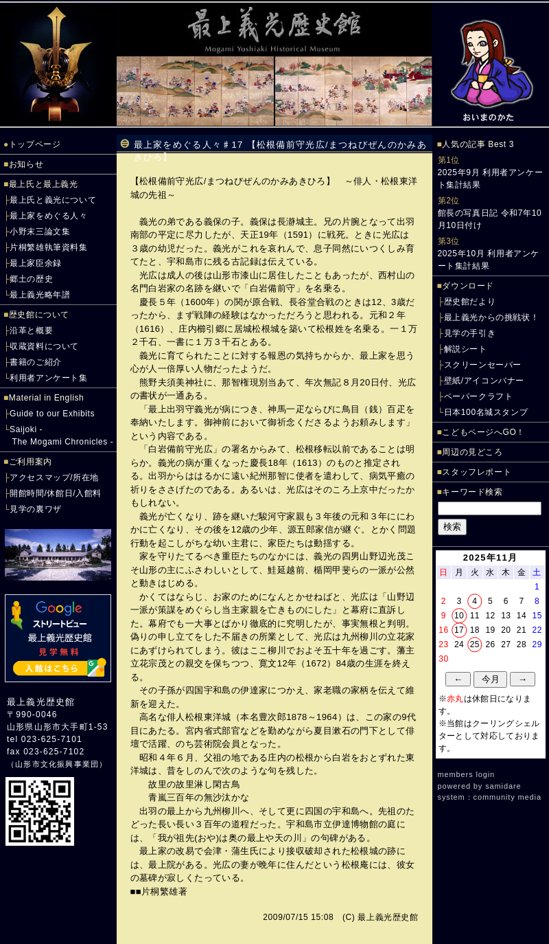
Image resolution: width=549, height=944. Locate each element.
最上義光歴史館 (41, 702)
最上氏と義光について (53, 200)
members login (466, 774)
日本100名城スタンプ (486, 412)
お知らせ (26, 164)
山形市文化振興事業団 (57, 764)
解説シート (465, 349)
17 (459, 630)
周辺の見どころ (472, 452)
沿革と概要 (31, 330)
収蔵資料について (44, 346)
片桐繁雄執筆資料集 (48, 247)
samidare (503, 786)
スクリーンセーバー (483, 365)
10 (459, 615)
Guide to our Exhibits (52, 413)
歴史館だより (470, 301)
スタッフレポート (476, 472)
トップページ (35, 144)
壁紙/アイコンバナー (484, 380)
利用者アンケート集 (48, 378)
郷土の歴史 (31, 279)
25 (475, 644)
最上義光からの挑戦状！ (491, 317)
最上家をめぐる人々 (48, 216)
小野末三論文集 (40, 231)
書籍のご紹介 (36, 362)
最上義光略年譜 (40, 295)
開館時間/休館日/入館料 (56, 493)
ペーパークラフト (478, 396)
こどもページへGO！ (483, 432)
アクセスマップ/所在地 (54, 477)
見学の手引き (470, 333)
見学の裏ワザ (36, 509)
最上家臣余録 (36, 263)
